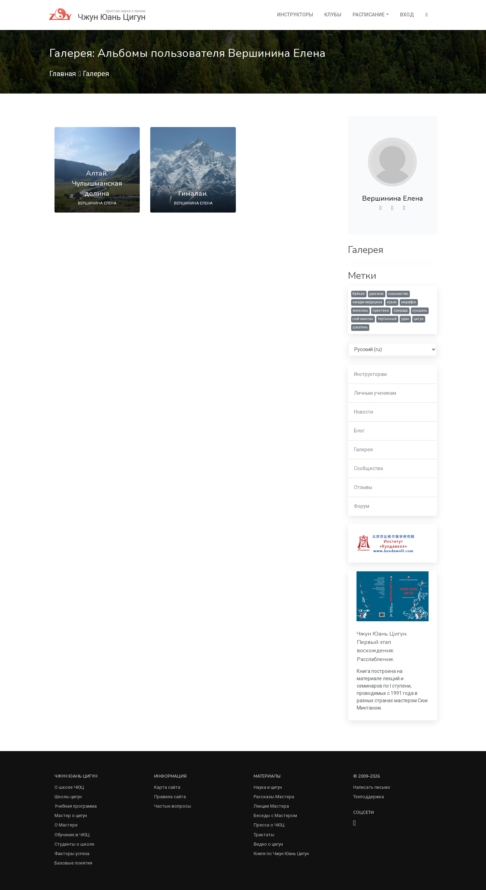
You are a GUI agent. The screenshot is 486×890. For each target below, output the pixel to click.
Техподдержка (368, 796)
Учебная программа (76, 806)
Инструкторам (370, 374)
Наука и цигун (268, 787)
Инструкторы (295, 14)
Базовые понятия (73, 863)
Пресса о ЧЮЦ (269, 825)
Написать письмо (371, 787)
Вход (407, 14)
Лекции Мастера (271, 806)
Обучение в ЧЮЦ (72, 834)
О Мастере (66, 825)
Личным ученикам (375, 393)
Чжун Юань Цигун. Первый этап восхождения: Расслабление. (382, 646)
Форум (361, 506)
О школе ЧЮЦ (69, 787)
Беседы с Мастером (275, 815)
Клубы (332, 14)
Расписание (369, 14)
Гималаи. (193, 193)
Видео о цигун (268, 844)
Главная (62, 73)
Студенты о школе (74, 844)
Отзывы (363, 487)
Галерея (96, 73)
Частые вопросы (172, 806)
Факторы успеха (72, 853)
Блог (359, 430)
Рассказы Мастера (274, 796)
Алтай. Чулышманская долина (97, 183)
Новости (363, 412)
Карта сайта (167, 787)
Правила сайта (170, 796)
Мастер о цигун (71, 815)
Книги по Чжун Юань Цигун (281, 853)
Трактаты (264, 834)
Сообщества (368, 468)
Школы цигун (68, 796)
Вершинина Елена (392, 198)
